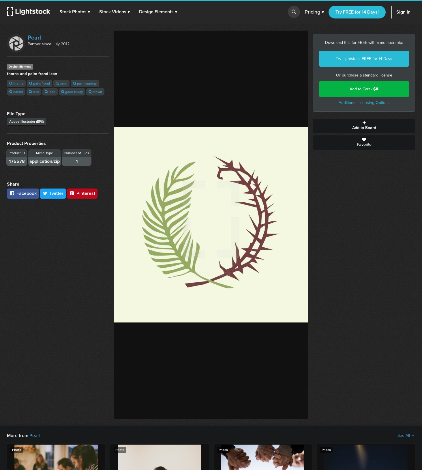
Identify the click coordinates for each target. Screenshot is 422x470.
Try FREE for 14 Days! (357, 12)
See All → (406, 436)
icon (50, 91)
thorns (16, 83)
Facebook (23, 193)
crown (95, 91)
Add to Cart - (364, 89)
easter (16, 91)
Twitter (53, 193)
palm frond (39, 83)
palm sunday (85, 83)
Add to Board (364, 126)
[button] (74, 12)
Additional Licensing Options (364, 103)
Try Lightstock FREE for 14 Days (364, 59)
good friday (72, 91)
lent (34, 91)
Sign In (403, 12)
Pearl (34, 37)
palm (61, 83)
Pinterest (82, 193)
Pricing (314, 12)
